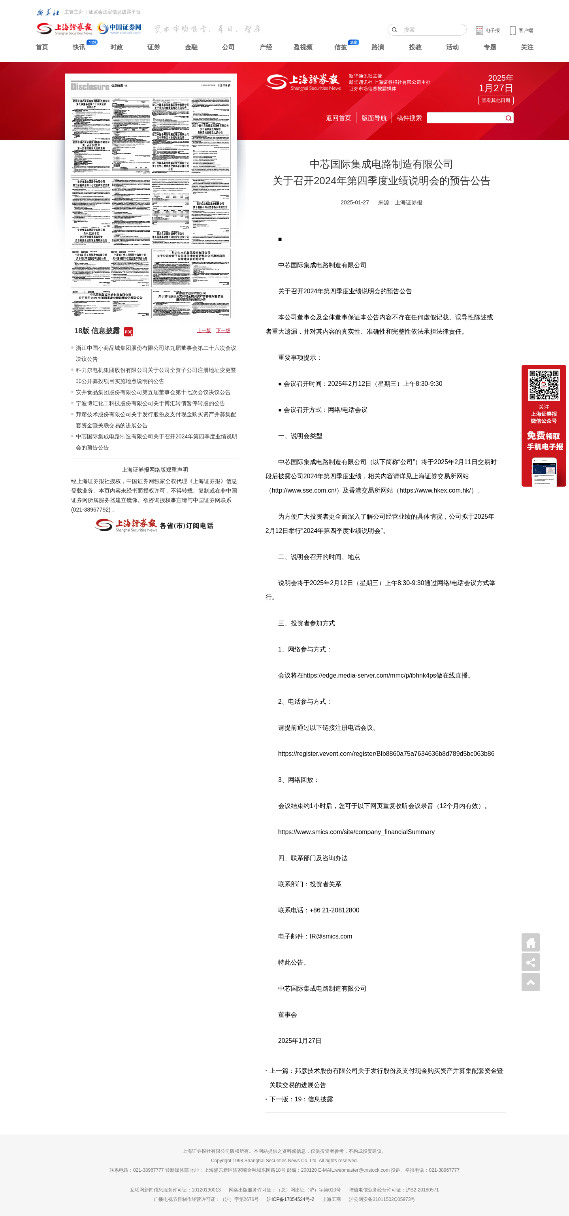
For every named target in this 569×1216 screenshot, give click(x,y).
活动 (452, 47)
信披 (340, 47)
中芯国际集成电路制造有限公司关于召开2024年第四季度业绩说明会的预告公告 (156, 442)
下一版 (223, 330)
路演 (377, 47)
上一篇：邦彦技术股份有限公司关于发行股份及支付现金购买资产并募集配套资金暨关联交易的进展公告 (386, 1077)
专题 (490, 47)
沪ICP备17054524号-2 (290, 1199)
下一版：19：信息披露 (301, 1099)
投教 (415, 47)
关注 (527, 47)
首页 (42, 47)
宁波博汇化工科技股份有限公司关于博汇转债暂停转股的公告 (150, 403)
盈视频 (303, 47)
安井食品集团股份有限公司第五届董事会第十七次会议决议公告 (153, 392)
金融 (191, 47)
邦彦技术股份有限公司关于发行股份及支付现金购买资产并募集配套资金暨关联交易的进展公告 (156, 420)
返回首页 (338, 118)
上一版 (204, 330)
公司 (228, 47)
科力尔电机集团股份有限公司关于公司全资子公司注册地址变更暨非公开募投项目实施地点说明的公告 (156, 375)
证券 (153, 47)
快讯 (79, 47)
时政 (116, 47)
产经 (266, 47)
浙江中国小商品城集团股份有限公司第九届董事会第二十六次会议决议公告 (156, 353)
